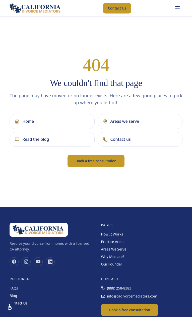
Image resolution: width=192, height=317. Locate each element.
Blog (13, 295)
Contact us (117, 139)
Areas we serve (121, 121)
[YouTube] (38, 261)
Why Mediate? (112, 256)
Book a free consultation (96, 160)
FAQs (14, 288)
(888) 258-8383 (116, 288)
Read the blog (32, 139)
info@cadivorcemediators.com (129, 296)
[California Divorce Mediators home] (36, 8)
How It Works (112, 234)
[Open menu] (177, 8)
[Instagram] (26, 261)
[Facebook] (14, 261)
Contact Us (117, 8)
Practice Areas (112, 241)
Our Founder (111, 264)
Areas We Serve (113, 249)
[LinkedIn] (50, 261)
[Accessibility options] (10, 307)
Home (24, 121)
